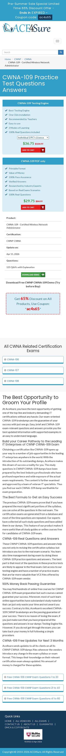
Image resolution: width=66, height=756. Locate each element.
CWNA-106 (13, 359)
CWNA (28, 59)
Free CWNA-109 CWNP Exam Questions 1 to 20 (32, 677)
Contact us (12, 724)
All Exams (41, 721)
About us (29, 724)
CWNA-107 (13, 370)
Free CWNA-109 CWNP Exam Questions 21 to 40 (33, 687)
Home (8, 59)
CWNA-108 (13, 381)
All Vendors (23, 721)
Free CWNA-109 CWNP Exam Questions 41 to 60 (33, 698)
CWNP (17, 59)
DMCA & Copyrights (17, 727)
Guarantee (46, 724)
